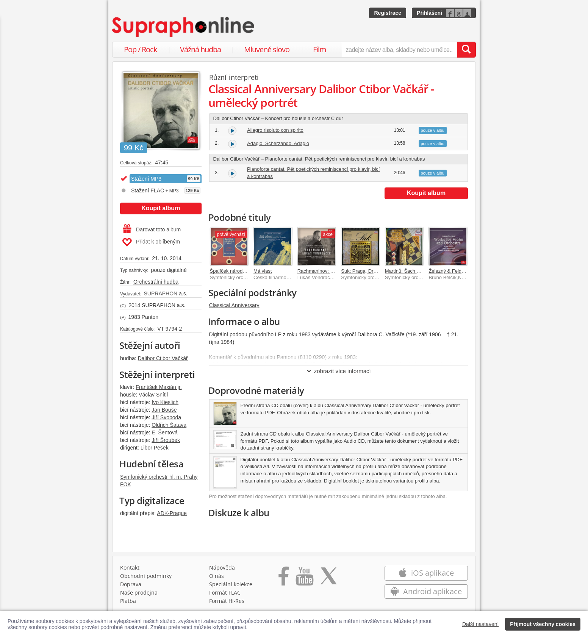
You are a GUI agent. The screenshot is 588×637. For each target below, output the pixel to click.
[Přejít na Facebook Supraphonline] (283, 579)
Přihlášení (429, 13)
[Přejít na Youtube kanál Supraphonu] (304, 579)
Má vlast (262, 271)
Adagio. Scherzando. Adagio (278, 143)
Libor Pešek (155, 448)
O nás (216, 575)
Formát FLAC (225, 592)
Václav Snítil (153, 395)
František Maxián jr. (158, 387)
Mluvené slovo (266, 49)
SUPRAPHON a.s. (165, 293)
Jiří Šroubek (166, 440)
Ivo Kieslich (165, 402)
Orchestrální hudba (155, 282)
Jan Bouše (164, 410)
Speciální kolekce (230, 584)
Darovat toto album (152, 229)
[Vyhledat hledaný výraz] (466, 50)
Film (319, 49)
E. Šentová (165, 432)
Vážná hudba (200, 49)
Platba (128, 600)
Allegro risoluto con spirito (275, 130)
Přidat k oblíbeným (151, 242)
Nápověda (222, 567)
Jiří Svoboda (166, 417)
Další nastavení (480, 624)
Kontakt (129, 567)
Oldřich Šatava (169, 425)
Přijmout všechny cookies (542, 624)
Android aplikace (426, 591)
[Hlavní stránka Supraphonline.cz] (184, 27)
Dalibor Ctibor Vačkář (163, 358)
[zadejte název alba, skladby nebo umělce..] (399, 50)
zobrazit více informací (338, 371)
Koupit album (160, 208)
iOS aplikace (426, 573)
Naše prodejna (139, 592)
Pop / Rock (140, 49)
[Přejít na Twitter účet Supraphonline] (328, 579)
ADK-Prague (172, 513)
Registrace (387, 13)
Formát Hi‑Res (227, 600)
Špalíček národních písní (237, 271)
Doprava (130, 584)
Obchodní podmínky (146, 575)
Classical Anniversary (234, 305)
